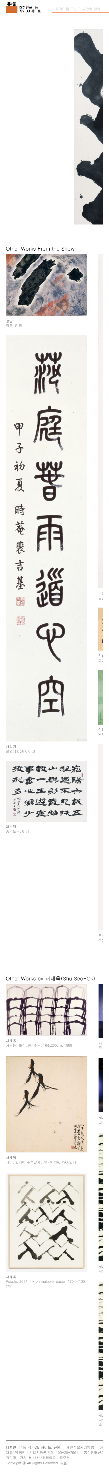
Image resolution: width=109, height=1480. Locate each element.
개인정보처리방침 (80, 1447)
